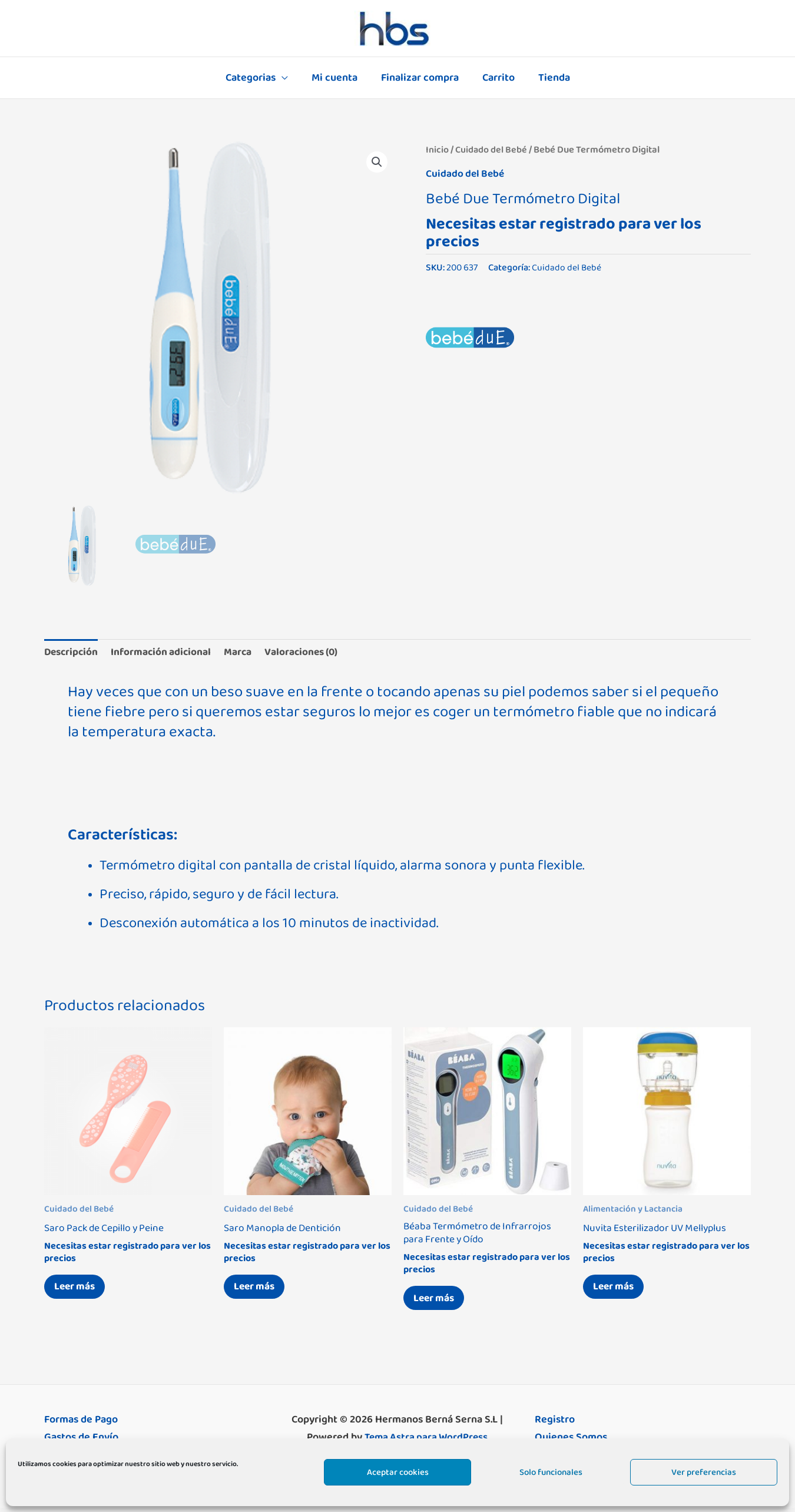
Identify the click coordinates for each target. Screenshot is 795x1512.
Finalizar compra (420, 78)
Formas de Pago (81, 1423)
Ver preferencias (703, 1472)
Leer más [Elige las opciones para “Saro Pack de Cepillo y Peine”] (78, 1289)
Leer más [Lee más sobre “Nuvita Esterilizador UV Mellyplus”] (616, 1289)
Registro (555, 1423)
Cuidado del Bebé (491, 149)
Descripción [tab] (72, 652)
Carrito (496, 78)
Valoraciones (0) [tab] (311, 652)
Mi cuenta (337, 78)
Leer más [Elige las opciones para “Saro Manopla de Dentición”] (257, 1289)
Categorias (255, 78)
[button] (376, 162)
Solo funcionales (550, 1472)
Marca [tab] (245, 652)
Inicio (437, 149)
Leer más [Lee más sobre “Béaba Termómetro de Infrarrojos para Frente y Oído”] (437, 1301)
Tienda (549, 78)
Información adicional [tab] (166, 652)
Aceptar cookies (398, 1472)
